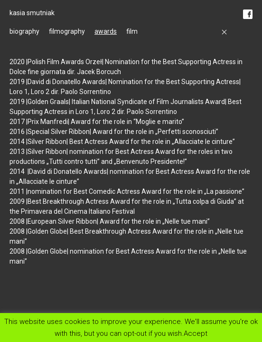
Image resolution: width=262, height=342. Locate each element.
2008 (17, 221)
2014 (17, 141)
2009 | (18, 201)
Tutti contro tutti (73, 161)
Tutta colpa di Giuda (204, 201)
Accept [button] (195, 333)
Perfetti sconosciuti (187, 131)
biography (24, 31)
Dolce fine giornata (37, 72)
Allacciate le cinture (203, 141)
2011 (17, 191)
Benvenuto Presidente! (150, 161)
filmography (67, 31)
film (132, 31)
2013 (17, 151)
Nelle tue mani (186, 221)
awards (105, 31)
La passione (224, 191)
